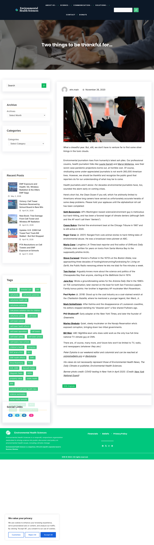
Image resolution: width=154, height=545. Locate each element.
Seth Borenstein (72, 241)
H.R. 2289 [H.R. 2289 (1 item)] (14, 431)
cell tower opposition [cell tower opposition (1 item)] (18, 394)
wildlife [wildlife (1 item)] (13, 473)
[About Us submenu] (55, 5)
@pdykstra (91, 401)
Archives (11, 119)
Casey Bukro (70, 254)
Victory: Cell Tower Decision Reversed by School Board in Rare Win (31, 241)
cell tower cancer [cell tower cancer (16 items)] (17, 384)
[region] (32, 527)
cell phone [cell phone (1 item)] (14, 358)
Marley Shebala (71, 369)
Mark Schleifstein (72, 345)
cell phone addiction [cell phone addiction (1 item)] (31, 358)
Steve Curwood (71, 287)
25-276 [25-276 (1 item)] (13, 353)
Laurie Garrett (121, 189)
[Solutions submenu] (106, 5)
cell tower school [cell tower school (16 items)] (35, 400)
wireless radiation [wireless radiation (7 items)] (17, 478)
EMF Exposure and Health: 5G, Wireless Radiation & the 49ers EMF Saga (29, 225)
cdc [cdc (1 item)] (37, 353)
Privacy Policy (120, 441)
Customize (16, 535)
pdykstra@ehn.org (72, 401)
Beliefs (105, 441)
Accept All (48, 535)
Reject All (32, 535)
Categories (13, 149)
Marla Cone (69, 274)
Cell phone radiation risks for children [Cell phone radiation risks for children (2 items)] (25, 374)
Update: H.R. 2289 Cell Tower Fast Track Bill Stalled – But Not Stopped (31, 270)
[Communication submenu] (90, 5)
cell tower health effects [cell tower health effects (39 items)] (19, 389)
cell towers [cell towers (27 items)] (36, 394)
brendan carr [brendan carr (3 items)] (26, 353)
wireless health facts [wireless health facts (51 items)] (28, 473)
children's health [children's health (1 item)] (16, 410)
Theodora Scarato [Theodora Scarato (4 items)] (17, 468)
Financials (93, 441)
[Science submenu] (68, 5)
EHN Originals (69, 432)
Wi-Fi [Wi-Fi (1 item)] (31, 468)
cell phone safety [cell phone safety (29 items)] (17, 379)
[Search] (136, 10)
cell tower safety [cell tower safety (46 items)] (16, 400)
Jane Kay (68, 315)
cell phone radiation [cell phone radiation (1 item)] (18, 368)
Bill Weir (67, 378)
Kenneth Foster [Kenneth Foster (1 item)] (29, 431)
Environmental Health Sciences (29, 9)
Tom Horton (69, 305)
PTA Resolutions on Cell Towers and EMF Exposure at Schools (30, 284)
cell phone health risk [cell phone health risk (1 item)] (18, 363)
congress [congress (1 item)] (31, 410)
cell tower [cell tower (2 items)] (33, 379)
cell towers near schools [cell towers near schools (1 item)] (19, 405)
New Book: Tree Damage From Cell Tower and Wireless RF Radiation (31, 255)
